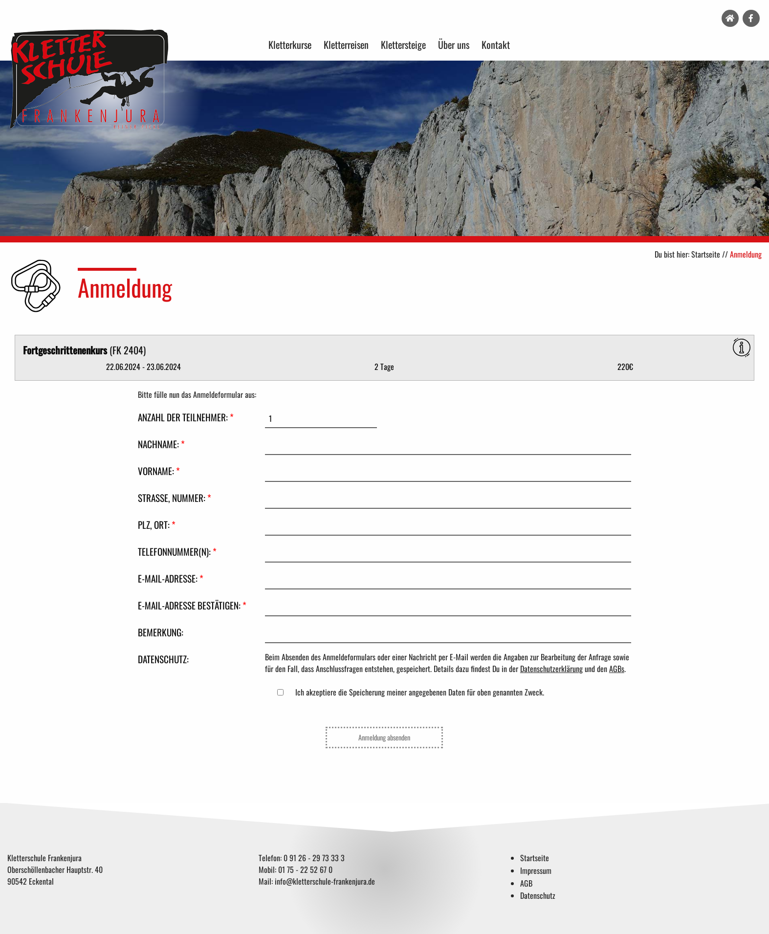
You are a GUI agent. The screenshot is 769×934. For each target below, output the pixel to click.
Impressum (535, 870)
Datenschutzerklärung (551, 668)
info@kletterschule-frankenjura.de (325, 881)
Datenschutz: (163, 659)
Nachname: (161, 444)
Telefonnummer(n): (177, 551)
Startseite (705, 254)
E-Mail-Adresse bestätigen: (192, 605)
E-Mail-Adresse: (170, 578)
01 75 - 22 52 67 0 (305, 869)
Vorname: (159, 471)
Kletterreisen (346, 44)
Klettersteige (403, 44)
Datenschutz (537, 895)
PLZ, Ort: (157, 525)
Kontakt (496, 44)
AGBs (616, 668)
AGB (526, 883)
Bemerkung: (160, 632)
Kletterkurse (289, 44)
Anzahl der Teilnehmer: (186, 417)
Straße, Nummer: (174, 498)
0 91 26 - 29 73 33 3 (314, 858)
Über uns (453, 44)
